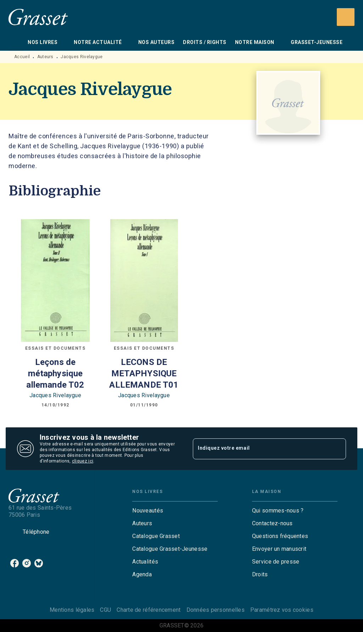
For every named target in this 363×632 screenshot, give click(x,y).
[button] (175, 510)
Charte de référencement (148, 609)
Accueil (22, 56)
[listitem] (15, 563)
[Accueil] (38, 17)
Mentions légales (72, 609)
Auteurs (45, 56)
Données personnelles (215, 609)
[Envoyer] (337, 448)
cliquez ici (82, 461)
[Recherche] (345, 17)
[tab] (16, 42)
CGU (105, 609)
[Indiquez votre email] (260, 448)
